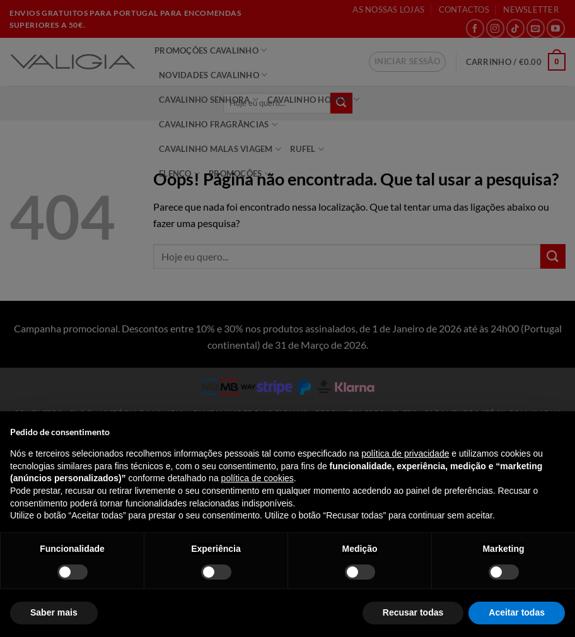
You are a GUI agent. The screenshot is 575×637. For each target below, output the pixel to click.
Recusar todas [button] (413, 612)
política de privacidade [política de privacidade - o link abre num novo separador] (405, 453)
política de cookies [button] (257, 478)
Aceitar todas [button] (517, 612)
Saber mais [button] (54, 612)
